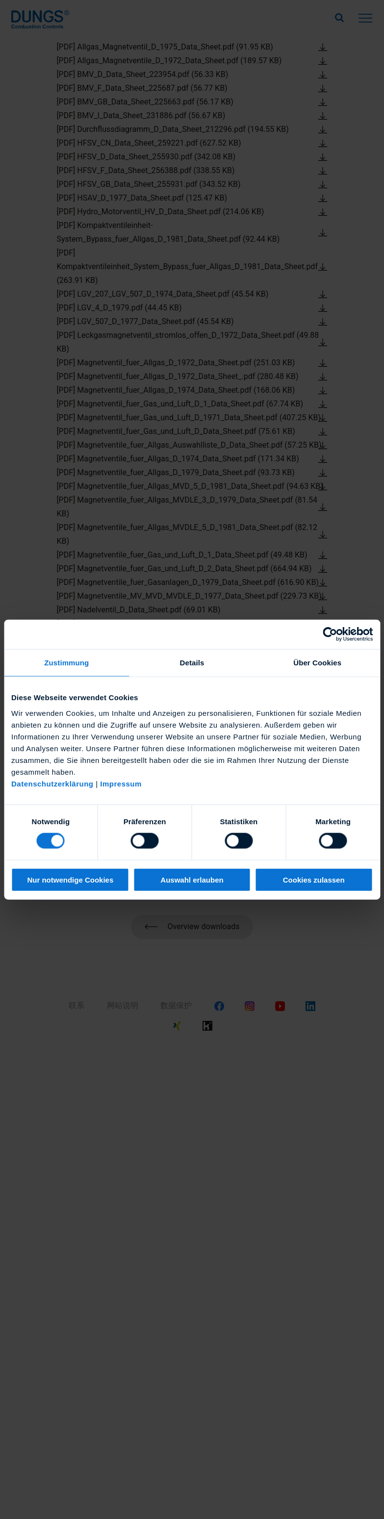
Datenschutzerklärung (52, 783)
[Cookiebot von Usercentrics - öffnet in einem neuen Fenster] (330, 634)
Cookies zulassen (314, 879)
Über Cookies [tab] (317, 662)
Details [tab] (192, 662)
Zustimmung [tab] (66, 662)
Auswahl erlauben (191, 879)
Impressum (121, 783)
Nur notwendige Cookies (70, 879)
